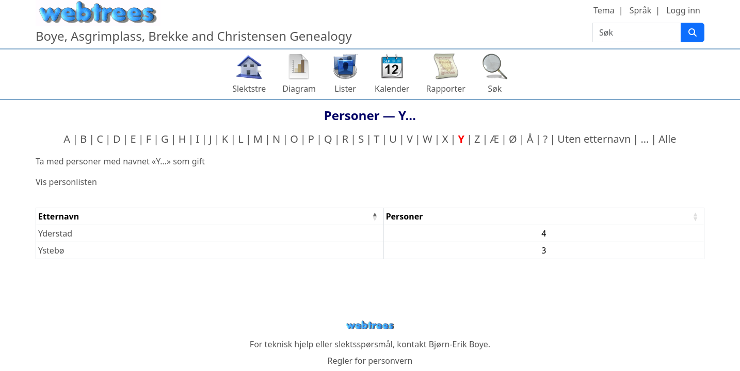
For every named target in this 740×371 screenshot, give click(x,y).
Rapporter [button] (445, 88)
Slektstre (249, 88)
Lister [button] (345, 88)
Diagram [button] (299, 88)
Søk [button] (495, 88)
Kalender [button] (392, 88)
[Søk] (692, 32)
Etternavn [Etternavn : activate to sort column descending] (58, 216)
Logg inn (683, 10)
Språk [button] (640, 10)
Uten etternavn (594, 139)
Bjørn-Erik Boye (458, 344)
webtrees (370, 325)
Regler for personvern (369, 360)
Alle (667, 139)
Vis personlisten (66, 182)
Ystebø (51, 250)
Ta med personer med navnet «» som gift (120, 161)
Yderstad (55, 233)
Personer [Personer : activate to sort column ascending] (404, 216)
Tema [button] (604, 10)
